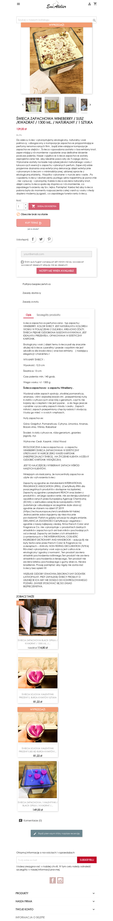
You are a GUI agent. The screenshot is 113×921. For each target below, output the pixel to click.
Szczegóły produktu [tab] (48, 314)
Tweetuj (41, 239)
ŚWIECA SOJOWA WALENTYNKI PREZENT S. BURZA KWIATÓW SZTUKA (38, 696)
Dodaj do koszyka (44, 206)
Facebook (53, 880)
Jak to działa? (33, 229)
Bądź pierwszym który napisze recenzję (56, 833)
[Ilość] (20, 206)
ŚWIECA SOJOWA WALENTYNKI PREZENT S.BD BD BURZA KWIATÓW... (38, 750)
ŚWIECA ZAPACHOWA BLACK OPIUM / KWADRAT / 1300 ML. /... (38, 642)
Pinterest (49, 239)
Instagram (60, 880)
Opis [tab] (28, 314)
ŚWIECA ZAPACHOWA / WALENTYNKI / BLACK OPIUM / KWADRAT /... (38, 804)
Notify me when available (56, 270)
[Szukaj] (56, 20)
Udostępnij (33, 239)
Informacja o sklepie (30, 917)
